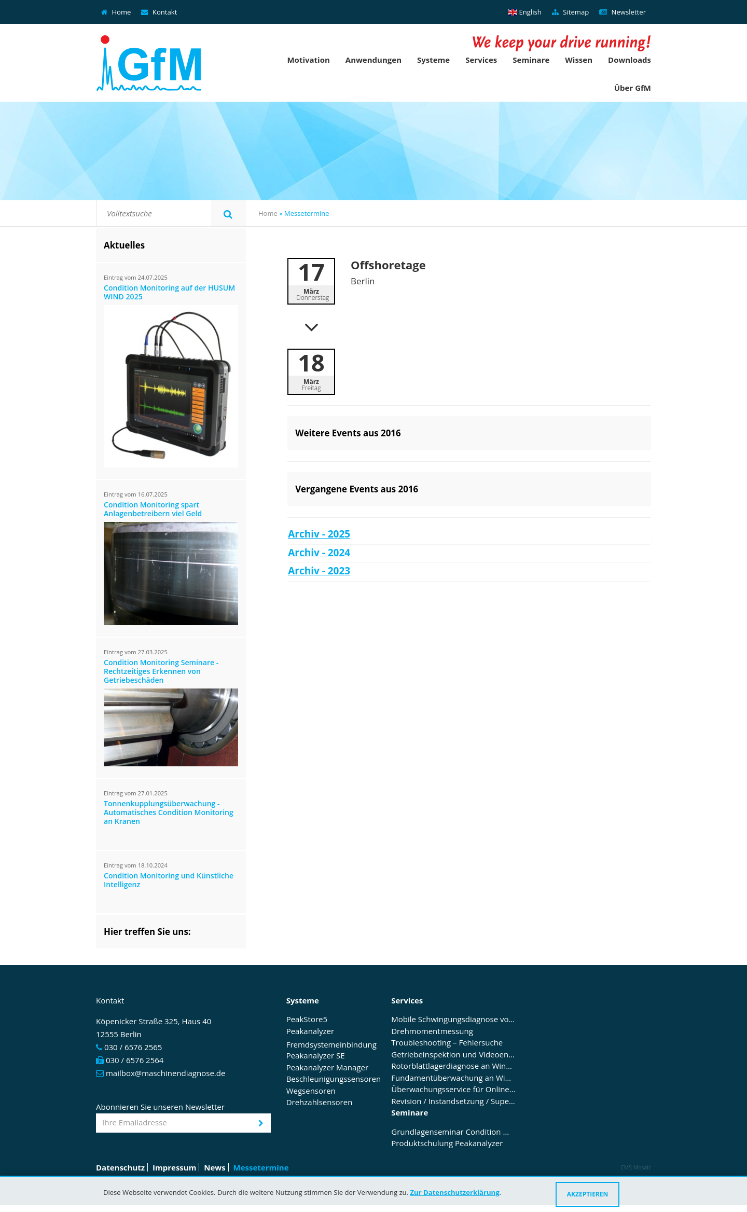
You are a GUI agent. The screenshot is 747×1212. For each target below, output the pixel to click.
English (525, 12)
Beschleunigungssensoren (333, 1079)
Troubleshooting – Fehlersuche (447, 1043)
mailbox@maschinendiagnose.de (165, 1073)
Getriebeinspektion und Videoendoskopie (453, 1054)
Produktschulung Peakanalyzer (447, 1143)
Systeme (433, 59)
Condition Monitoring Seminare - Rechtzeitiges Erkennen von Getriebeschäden (161, 671)
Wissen (578, 59)
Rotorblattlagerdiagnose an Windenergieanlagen (453, 1066)
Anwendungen (373, 59)
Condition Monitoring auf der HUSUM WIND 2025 (169, 292)
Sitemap (570, 12)
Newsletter (622, 12)
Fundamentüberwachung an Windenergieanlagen (453, 1078)
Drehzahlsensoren (319, 1102)
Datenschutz (120, 1167)
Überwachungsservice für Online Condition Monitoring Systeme (453, 1089)
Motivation (308, 59)
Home (116, 12)
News (214, 1167)
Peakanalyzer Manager (327, 1067)
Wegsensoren (311, 1091)
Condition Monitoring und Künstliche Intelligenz (168, 880)
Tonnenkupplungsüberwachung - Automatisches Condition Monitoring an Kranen (168, 813)
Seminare (531, 59)
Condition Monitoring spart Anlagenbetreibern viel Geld (153, 509)
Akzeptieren (587, 1194)
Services (481, 59)
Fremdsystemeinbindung (331, 1044)
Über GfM (632, 87)
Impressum (174, 1167)
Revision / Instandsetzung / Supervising (453, 1101)
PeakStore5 (306, 1019)
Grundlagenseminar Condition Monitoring (453, 1132)
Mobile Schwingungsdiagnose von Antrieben (453, 1019)
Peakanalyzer (310, 1031)
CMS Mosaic (635, 1167)
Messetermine (261, 1167)
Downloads (629, 59)
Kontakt (159, 12)
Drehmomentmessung (432, 1031)
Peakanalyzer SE (315, 1055)
